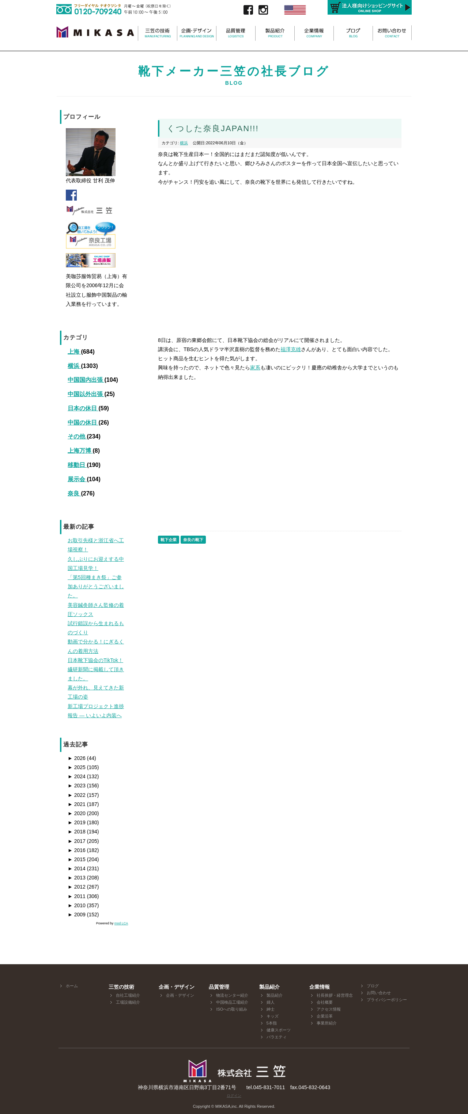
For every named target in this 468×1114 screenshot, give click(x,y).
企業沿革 (325, 1016)
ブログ (373, 986)
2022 (77, 795)
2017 (77, 841)
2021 (77, 804)
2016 (77, 850)
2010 (77, 905)
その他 (77, 436)
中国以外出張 (86, 394)
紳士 (271, 1009)
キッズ (273, 1016)
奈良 (74, 493)
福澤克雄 (290, 349)
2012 (77, 887)
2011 (77, 896)
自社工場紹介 (128, 995)
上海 (74, 352)
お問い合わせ (379, 993)
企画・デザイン (180, 995)
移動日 (77, 465)
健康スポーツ (279, 1030)
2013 (77, 878)
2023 (77, 785)
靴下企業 (169, 539)
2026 (77, 758)
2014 (77, 868)
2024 (77, 776)
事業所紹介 (327, 1023)
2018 (77, 831)
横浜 (74, 366)
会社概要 (325, 1002)
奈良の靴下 (193, 539)
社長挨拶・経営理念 (335, 995)
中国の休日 (83, 422)
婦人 (271, 1002)
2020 (77, 813)
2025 (77, 767)
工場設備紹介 (128, 1002)
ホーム (72, 986)
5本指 (272, 1023)
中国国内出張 (86, 380)
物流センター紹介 (232, 995)
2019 (77, 822)
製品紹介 (275, 995)
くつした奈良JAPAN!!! (213, 128)
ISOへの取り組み (231, 1009)
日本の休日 (83, 408)
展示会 (77, 479)
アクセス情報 (329, 1009)
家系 (255, 367)
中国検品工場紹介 (232, 1002)
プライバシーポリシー (387, 999)
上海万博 (80, 451)
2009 (77, 914)
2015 (77, 859)
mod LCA (121, 923)
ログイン (234, 1096)
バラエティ (277, 1037)
